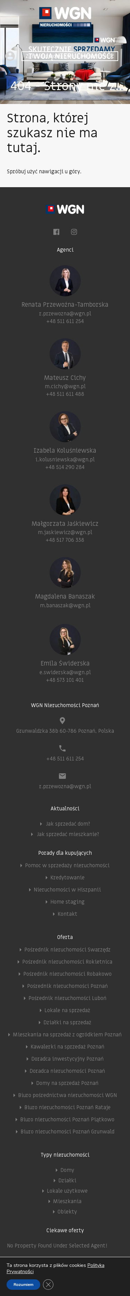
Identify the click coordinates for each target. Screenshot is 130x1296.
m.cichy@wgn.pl (65, 386)
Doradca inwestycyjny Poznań (67, 1058)
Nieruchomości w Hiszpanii (67, 889)
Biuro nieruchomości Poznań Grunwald (67, 1131)
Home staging (67, 901)
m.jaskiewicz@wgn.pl (65, 532)
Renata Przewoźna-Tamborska (65, 305)
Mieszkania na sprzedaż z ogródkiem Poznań (67, 1034)
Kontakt (67, 914)
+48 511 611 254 (65, 321)
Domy (67, 1170)
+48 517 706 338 (65, 540)
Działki (67, 1180)
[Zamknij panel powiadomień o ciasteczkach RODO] (48, 1284)
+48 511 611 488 (65, 394)
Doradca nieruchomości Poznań (67, 1071)
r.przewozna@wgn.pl (65, 314)
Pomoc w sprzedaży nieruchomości (67, 865)
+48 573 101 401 (65, 680)
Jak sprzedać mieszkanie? (68, 834)
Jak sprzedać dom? (68, 823)
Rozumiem (23, 1284)
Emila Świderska (65, 664)
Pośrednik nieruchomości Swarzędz (67, 949)
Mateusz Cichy (65, 378)
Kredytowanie (67, 877)
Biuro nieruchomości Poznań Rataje (67, 1107)
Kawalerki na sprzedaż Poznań (67, 1046)
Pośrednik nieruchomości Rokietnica (67, 961)
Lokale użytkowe (67, 1191)
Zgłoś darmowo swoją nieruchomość (70, 56)
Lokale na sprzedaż (67, 1010)
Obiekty (67, 1211)
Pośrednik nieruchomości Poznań (67, 986)
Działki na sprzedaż (67, 1022)
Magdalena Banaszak (65, 597)
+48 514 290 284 (65, 467)
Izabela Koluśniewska (65, 451)
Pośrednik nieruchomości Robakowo (67, 974)
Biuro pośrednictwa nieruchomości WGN (67, 1095)
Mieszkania (67, 1201)
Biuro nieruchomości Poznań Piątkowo (67, 1119)
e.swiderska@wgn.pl (65, 672)
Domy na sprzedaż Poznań (67, 1083)
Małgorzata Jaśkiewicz (65, 524)
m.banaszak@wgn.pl (65, 605)
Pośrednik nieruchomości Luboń (67, 998)
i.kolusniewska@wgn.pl (65, 459)
